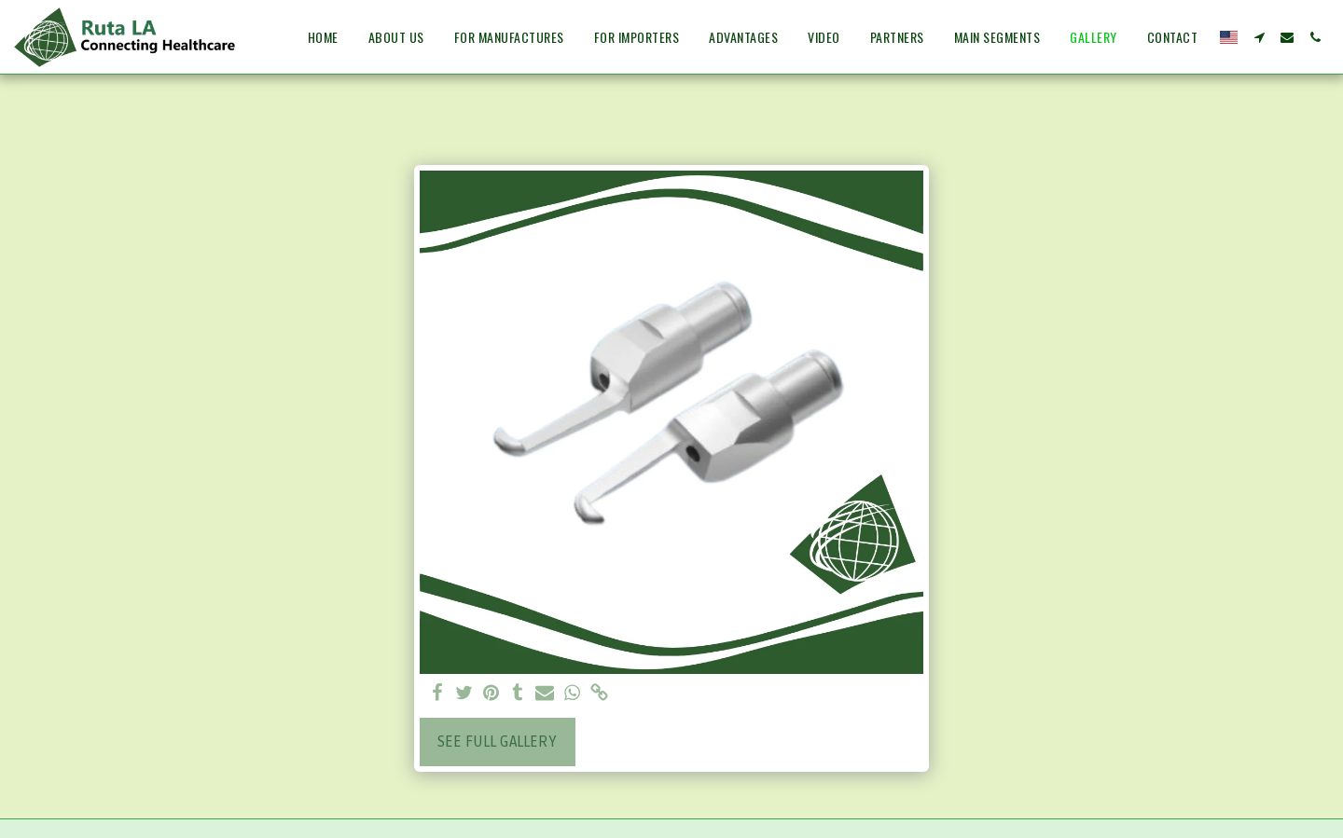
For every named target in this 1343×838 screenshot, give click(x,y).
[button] (1259, 37)
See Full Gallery (497, 742)
